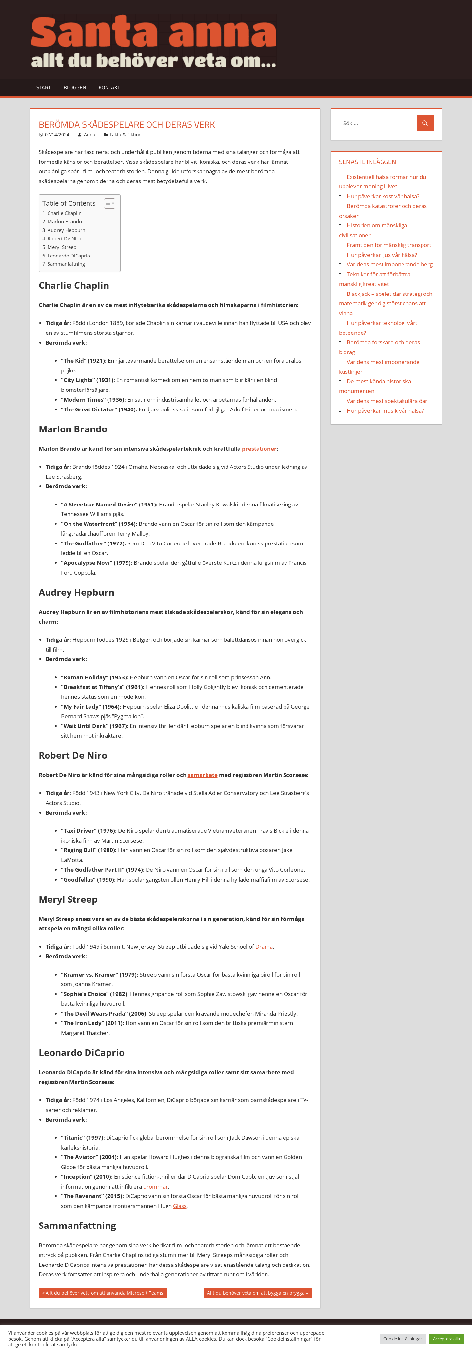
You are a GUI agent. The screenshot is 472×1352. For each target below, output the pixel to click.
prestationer (259, 448)
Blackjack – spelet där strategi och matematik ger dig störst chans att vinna (385, 303)
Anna (89, 134)
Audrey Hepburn (66, 230)
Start (43, 87)
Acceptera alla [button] (446, 1339)
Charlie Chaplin (65, 213)
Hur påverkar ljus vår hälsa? (382, 254)
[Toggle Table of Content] (106, 203)
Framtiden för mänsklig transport (389, 245)
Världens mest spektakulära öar (387, 401)
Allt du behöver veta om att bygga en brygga (256, 1294)
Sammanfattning (66, 263)
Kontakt (109, 87)
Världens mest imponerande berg (390, 264)
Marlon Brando (65, 221)
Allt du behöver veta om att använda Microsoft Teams (104, 1294)
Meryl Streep (62, 247)
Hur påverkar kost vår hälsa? (383, 196)
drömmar (155, 1186)
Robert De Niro (64, 238)
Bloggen (75, 87)
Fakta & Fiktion (126, 134)
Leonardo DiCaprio (69, 255)
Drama (264, 946)
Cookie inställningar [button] (403, 1339)
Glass (180, 1205)
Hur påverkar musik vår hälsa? (385, 410)
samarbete (203, 775)
